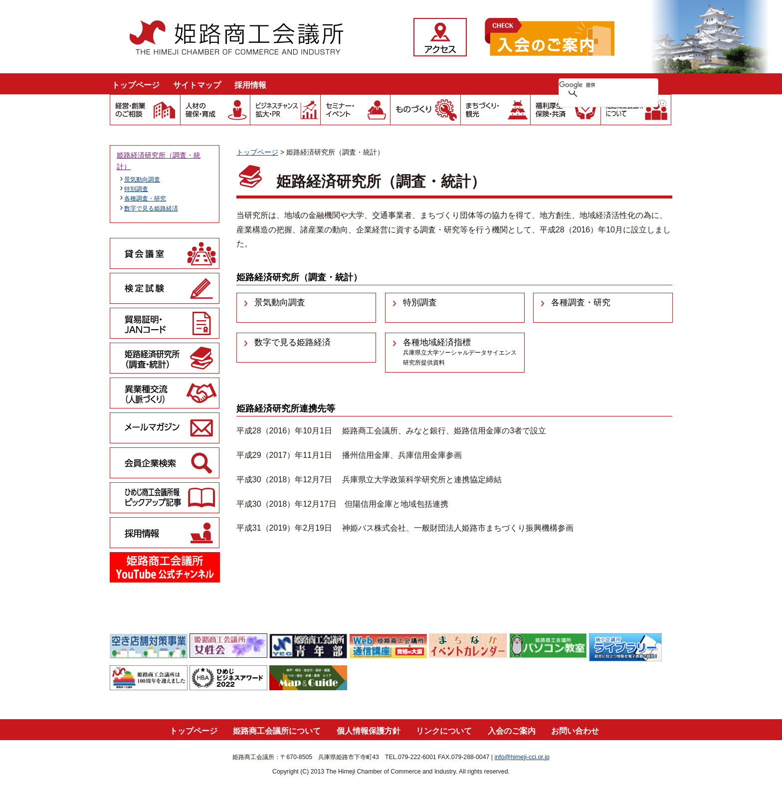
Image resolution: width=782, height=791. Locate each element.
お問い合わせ (575, 731)
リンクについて (444, 731)
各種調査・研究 (145, 198)
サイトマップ (197, 85)
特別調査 (136, 189)
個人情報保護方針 (368, 731)
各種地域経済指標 (460, 352)
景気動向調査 (142, 179)
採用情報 (250, 85)
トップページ (136, 85)
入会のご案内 (512, 731)
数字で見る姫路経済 (151, 208)
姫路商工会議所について (277, 731)
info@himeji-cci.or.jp (521, 757)
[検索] (595, 85)
